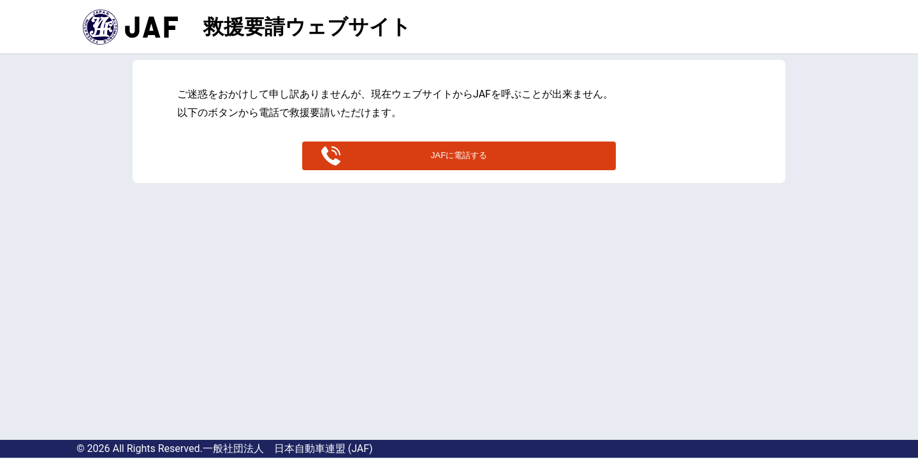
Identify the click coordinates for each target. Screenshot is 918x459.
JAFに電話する (459, 155)
